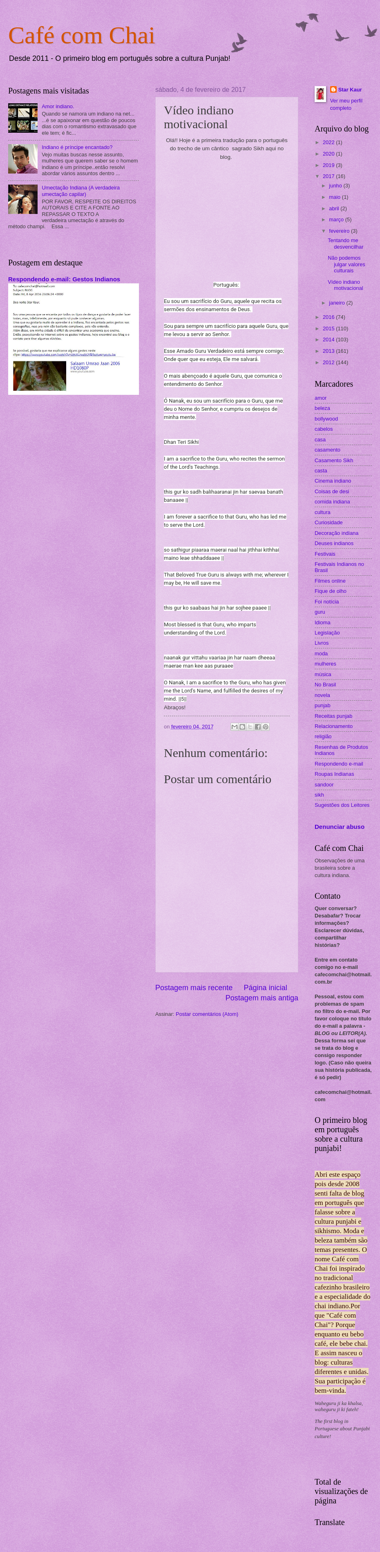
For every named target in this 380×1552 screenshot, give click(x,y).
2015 (329, 328)
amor (320, 398)
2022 (329, 142)
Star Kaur (350, 90)
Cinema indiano (333, 481)
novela (322, 695)
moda (321, 653)
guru (320, 612)
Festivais (325, 554)
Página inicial (265, 988)
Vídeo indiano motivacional (345, 285)
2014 (329, 339)
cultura (323, 512)
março (337, 219)
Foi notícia (327, 602)
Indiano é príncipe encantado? (77, 147)
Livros (322, 643)
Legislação (327, 633)
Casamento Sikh (334, 460)
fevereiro (340, 231)
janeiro (337, 303)
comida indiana (332, 502)
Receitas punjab (333, 716)
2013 (329, 351)
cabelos (324, 429)
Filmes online (330, 581)
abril (334, 208)
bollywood (326, 419)
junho (336, 186)
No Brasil (325, 684)
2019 (329, 165)
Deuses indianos (334, 543)
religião (323, 736)
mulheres (325, 664)
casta (321, 471)
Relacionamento (334, 726)
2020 (329, 154)
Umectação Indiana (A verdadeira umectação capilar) (81, 191)
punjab (323, 705)
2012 (329, 362)
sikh (319, 795)
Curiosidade (329, 522)
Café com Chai (81, 35)
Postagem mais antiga (262, 998)
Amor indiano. (58, 106)
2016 (329, 317)
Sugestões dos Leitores (342, 805)
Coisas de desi (332, 491)
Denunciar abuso (339, 826)
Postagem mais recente (193, 988)
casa (320, 439)
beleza (322, 408)
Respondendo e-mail (339, 764)
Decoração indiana (336, 533)
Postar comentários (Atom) (207, 1014)
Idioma (323, 622)
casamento (327, 450)
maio (335, 197)
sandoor (324, 785)
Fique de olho (330, 591)
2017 (329, 176)
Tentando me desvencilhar (345, 243)
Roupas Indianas (334, 774)
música (323, 674)
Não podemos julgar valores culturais (346, 264)
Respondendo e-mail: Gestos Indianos (64, 279)
